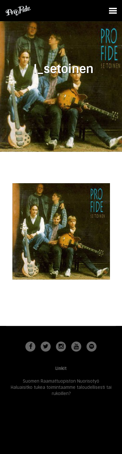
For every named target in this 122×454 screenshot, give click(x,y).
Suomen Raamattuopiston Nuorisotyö (61, 381)
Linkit (61, 368)
